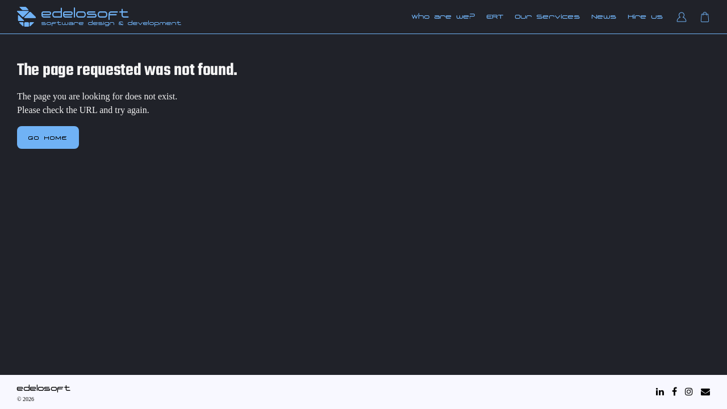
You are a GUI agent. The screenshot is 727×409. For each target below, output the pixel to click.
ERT (495, 16)
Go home (48, 137)
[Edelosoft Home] (26, 17)
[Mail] (705, 392)
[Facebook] (674, 392)
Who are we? (443, 16)
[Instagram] (689, 392)
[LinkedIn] (660, 392)
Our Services (547, 16)
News (604, 16)
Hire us (645, 16)
